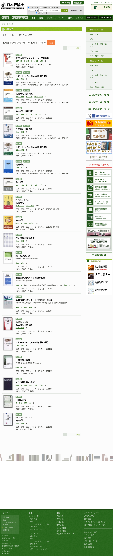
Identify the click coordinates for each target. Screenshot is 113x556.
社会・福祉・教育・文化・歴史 (99, 45)
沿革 (4, 520)
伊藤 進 (19, 367)
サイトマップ (107, 2)
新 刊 (6, 17)
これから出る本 (20, 17)
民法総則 (20, 164)
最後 (78, 48)
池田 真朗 (20, 79)
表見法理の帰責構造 (25, 238)
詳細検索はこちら (76, 10)
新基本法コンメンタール (65, 533)
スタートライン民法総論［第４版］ (32, 75)
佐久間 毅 (28, 61)
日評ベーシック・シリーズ (38, 549)
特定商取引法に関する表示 (10, 546)
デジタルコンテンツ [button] (56, 17)
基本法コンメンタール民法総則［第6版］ (35, 299)
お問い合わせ (6, 551)
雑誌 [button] (42, 17)
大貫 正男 (38, 385)
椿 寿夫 (19, 403)
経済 (91, 39)
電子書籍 (87, 519)
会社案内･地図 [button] (106, 17)
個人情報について (7, 543)
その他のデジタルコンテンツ (95, 522)
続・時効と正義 (23, 255)
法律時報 (59, 516)
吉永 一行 (38, 96)
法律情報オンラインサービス (95, 525)
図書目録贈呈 (89, 544)
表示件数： (35, 43)
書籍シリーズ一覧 (96, 61)
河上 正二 (20, 205)
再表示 (50, 43)
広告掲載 (87, 538)
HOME (3, 24)
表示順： (6, 43)
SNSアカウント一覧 (8, 538)
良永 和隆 (28, 307)
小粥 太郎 (38, 61)
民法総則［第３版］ (25, 324)
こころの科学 (61, 528)
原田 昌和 (20, 96)
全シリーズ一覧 (97, 101)
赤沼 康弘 (28, 385)
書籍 (30, 513)
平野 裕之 (20, 167)
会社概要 (5, 517)
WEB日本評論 (89, 516)
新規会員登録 (78, 3)
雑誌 (58, 513)
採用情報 (6, 530)
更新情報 (97, 255)
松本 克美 (20, 263)
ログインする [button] (66, 3)
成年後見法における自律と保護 (30, 277)
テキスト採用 (89, 535)
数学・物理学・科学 (97, 56)
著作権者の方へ (97, 164)
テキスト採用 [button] (92, 17)
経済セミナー (61, 522)
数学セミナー (61, 525)
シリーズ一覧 (34, 533)
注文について (6, 541)
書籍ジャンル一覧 (96, 29)
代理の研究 (21, 399)
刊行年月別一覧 (98, 108)
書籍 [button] (34, 17)
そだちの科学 (61, 531)
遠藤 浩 (19, 307)
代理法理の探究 (23, 360)
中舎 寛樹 (20, 132)
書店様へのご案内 (90, 532)
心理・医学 (94, 51)
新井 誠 (19, 223)
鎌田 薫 (19, 61)
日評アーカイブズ (75, 17)
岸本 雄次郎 (29, 223)
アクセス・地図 (8, 527)
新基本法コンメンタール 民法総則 (32, 58)
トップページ (6, 513)
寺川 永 (29, 96)
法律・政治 (94, 34)
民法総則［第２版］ (25, 93)
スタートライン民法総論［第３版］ (32, 146)
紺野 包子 (68, 285)
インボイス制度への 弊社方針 (9, 524)
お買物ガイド (97, 2)
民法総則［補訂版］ (25, 111)
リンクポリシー (7, 548)
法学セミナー (61, 519)
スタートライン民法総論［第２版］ (32, 342)
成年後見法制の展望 (25, 382)
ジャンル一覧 (34, 516)
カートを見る (103, 7)
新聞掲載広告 (89, 547)
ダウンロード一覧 (90, 541)
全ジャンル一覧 (97, 94)
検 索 (64, 10)
